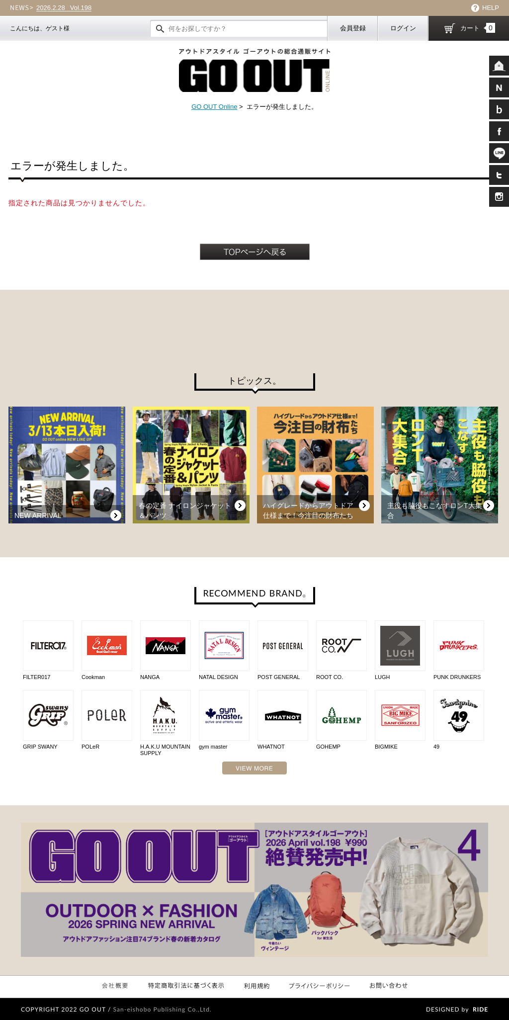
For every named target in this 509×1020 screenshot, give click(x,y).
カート (477, 28)
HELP (490, 7)
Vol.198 (63, 7)
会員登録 (353, 28)
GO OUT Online (214, 106)
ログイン (403, 28)
